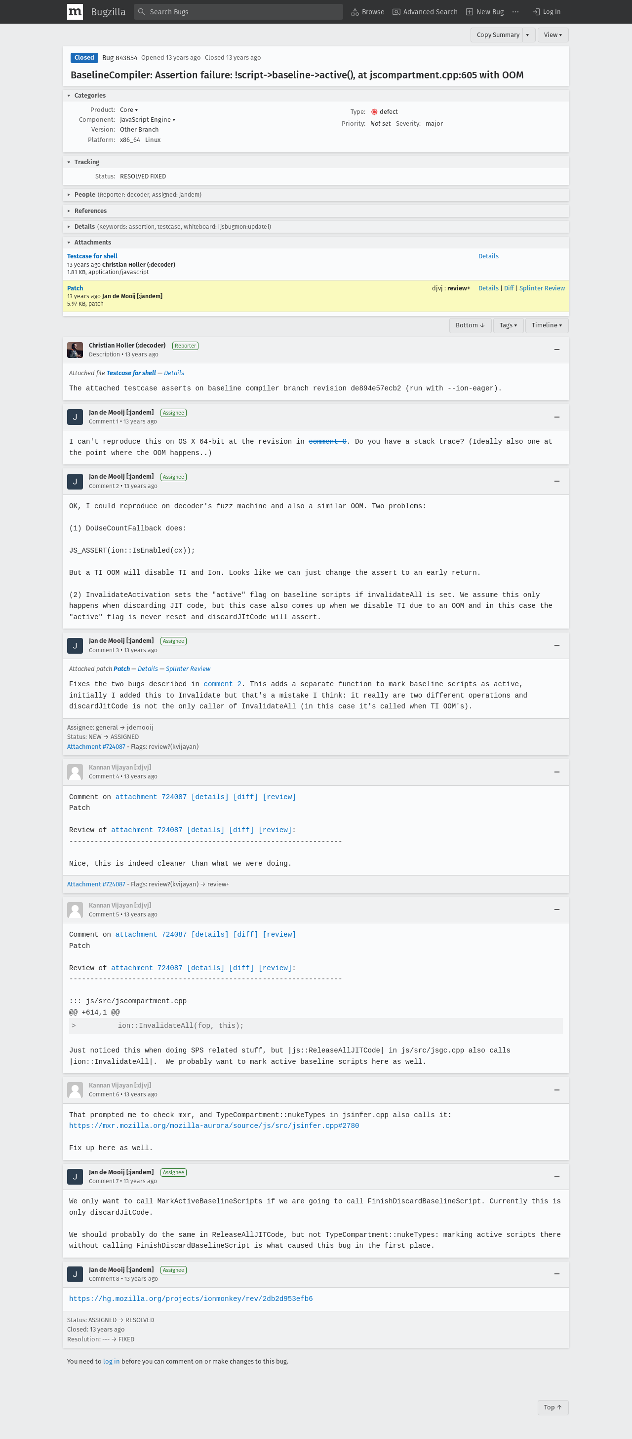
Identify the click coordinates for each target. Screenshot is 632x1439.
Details (488, 256)
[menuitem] (368, 12)
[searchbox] (238, 12)
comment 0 (324, 441)
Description (104, 354)
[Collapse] (557, 350)
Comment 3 (104, 650)
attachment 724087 (150, 797)
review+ (459, 288)
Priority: (353, 123)
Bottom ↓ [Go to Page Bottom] (470, 325)
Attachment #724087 (96, 746)
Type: (358, 111)
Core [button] (129, 109)
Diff (509, 288)
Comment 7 (103, 1181)
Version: (103, 129)
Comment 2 (104, 486)
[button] (546, 12)
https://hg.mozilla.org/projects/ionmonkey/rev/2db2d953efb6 (189, 1298)
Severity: (408, 123)
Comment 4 (104, 776)
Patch (75, 288)
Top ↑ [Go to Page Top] (553, 1407)
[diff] (243, 797)
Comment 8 (104, 1278)
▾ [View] (527, 34)
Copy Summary (498, 34)
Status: (105, 176)
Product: (102, 109)
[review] (276, 797)
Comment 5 (104, 914)
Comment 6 (104, 1094)
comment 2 (220, 684)
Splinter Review (542, 288)
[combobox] (238, 12)
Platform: (101, 139)
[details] (208, 797)
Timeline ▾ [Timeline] (547, 325)
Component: (97, 119)
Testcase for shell (92, 256)
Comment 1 (103, 421)
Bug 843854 (119, 58)
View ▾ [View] (553, 34)
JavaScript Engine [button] (148, 119)
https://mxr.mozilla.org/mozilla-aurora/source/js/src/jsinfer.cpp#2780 (212, 1125)
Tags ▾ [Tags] (508, 325)
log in (111, 1361)
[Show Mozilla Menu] (75, 12)
